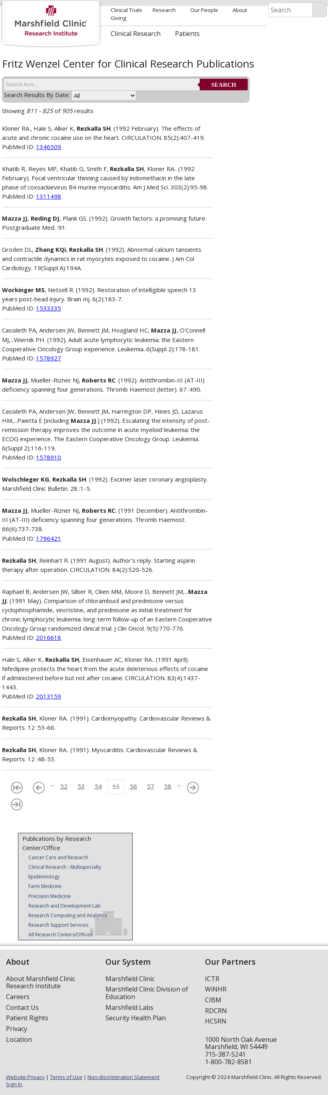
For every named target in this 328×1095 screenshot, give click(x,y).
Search (224, 85)
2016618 (48, 637)
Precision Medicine (49, 896)
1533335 (48, 308)
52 (64, 786)
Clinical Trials (126, 10)
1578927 (48, 358)
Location (19, 1039)
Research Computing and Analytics (67, 915)
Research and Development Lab (64, 905)
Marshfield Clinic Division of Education (146, 993)
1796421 (48, 538)
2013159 (48, 696)
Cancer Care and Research (58, 857)
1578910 (48, 457)
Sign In (14, 1084)
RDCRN (216, 1010)
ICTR (212, 978)
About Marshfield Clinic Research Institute (40, 982)
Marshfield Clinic (130, 978)
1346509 (48, 147)
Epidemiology (44, 876)
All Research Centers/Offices (60, 934)
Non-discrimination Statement (123, 1077)
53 (81, 786)
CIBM (213, 999)
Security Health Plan (135, 1017)
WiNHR (216, 989)
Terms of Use (66, 1077)
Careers (18, 996)
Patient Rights (27, 1017)
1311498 (48, 196)
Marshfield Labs (129, 1007)
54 (98, 786)
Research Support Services (58, 925)
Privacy (16, 1028)
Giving (118, 18)
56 (133, 786)
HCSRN (216, 1021)
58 (167, 786)
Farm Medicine (45, 886)
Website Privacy (25, 1077)
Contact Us (22, 1007)
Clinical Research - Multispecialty (64, 867)
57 (150, 786)
